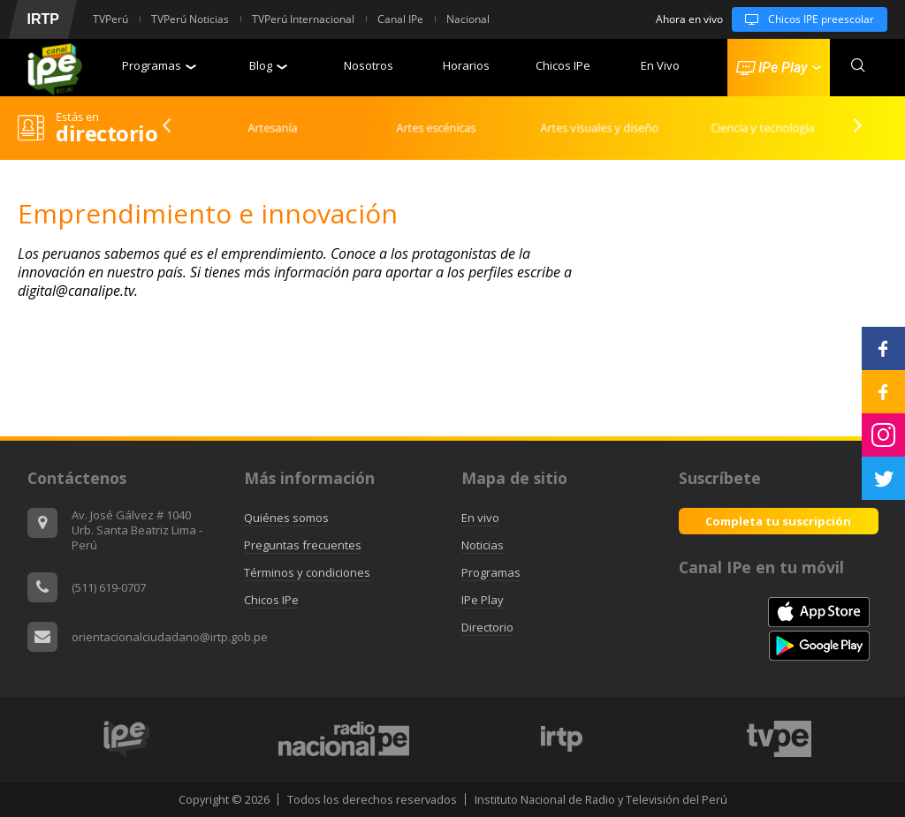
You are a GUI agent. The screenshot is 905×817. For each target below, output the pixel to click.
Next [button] (852, 125)
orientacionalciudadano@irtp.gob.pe (170, 637)
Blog (268, 65)
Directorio (487, 627)
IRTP (42, 18)
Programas (159, 65)
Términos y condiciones (307, 572)
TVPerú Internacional (303, 18)
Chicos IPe (563, 65)
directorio (106, 133)
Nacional (468, 18)
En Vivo (660, 65)
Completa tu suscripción (778, 521)
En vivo (480, 518)
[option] (267, 128)
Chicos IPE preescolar (803, 19)
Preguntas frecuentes (302, 545)
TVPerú (110, 18)
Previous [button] (161, 125)
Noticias (482, 545)
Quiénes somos (286, 518)
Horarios (466, 65)
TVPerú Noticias (190, 18)
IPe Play (482, 600)
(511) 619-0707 (109, 587)
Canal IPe (400, 18)
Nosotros (368, 65)
